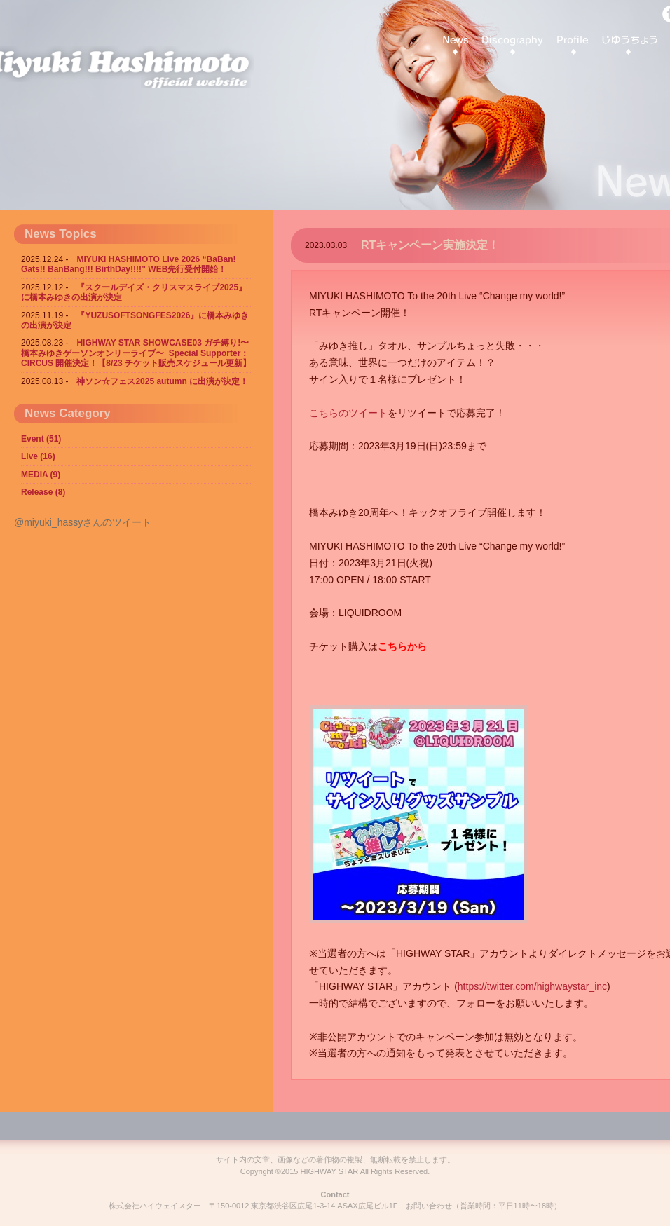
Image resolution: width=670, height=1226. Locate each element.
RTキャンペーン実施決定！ (430, 245)
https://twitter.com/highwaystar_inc (532, 986)
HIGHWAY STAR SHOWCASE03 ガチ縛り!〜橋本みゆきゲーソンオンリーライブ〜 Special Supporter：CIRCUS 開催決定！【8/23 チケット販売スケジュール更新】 (136, 353)
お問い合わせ (429, 1205)
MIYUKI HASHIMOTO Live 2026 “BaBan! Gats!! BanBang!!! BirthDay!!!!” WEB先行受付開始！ (128, 264)
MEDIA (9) (40, 474)
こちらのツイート (348, 412)
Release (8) (43, 492)
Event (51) (41, 439)
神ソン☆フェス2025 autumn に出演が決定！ (162, 381)
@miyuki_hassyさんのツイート (82, 522)
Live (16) (38, 456)
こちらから (402, 646)
